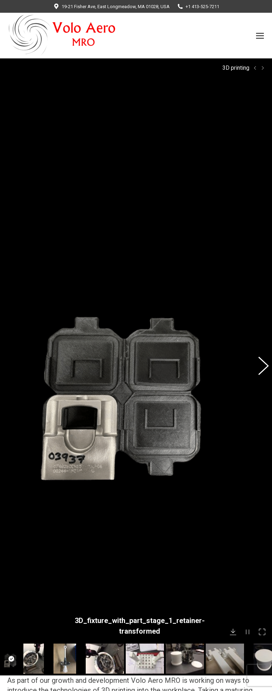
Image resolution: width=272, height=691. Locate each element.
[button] (259, 299)
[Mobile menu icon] (260, 36)
